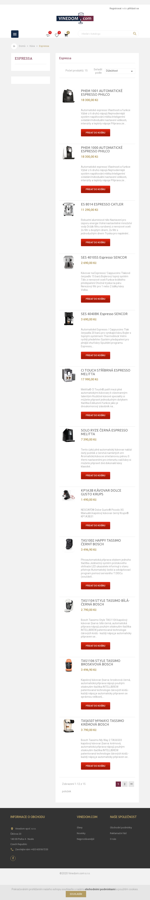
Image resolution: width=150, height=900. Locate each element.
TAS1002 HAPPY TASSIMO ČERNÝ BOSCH (101, 542)
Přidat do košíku (95, 132)
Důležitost (120, 71)
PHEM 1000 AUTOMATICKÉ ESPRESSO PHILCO (102, 149)
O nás (113, 839)
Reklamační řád (118, 833)
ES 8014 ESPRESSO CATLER (102, 204)
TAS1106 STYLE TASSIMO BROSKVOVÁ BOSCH (100, 662)
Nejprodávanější (85, 839)
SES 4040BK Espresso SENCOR (104, 314)
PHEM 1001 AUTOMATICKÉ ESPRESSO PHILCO (102, 92)
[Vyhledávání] (108, 33)
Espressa (23, 59)
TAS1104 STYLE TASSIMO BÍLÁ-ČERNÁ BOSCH (105, 602)
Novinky (81, 833)
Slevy (79, 827)
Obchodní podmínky (121, 827)
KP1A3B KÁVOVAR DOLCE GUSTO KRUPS (101, 492)
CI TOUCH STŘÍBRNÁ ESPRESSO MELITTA (105, 372)
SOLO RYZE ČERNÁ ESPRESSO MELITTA (104, 432)
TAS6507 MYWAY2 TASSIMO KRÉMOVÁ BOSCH (102, 722)
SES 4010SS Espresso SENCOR (104, 257)
